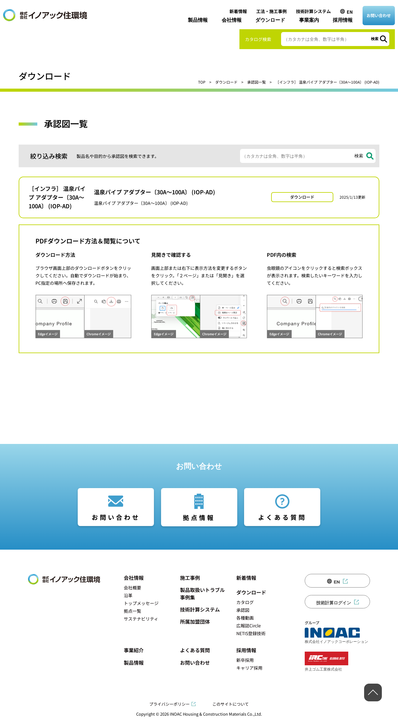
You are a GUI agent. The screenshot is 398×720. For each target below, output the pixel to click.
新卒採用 (245, 660)
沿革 (128, 595)
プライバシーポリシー (169, 704)
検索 (374, 39)
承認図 (242, 610)
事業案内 (309, 20)
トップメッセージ (141, 603)
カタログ (245, 602)
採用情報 (343, 20)
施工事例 (190, 577)
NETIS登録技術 (251, 633)
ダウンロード (270, 20)
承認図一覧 (256, 82)
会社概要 (132, 587)
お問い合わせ (379, 15)
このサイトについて (230, 704)
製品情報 (198, 20)
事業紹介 (134, 650)
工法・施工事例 (271, 11)
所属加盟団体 (195, 621)
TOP (202, 82)
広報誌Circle (248, 625)
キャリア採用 (249, 668)
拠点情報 (199, 517)
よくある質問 (282, 517)
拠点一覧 (132, 611)
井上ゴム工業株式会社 (326, 661)
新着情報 (238, 11)
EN (350, 12)
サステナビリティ (141, 619)
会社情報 (232, 20)
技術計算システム (313, 11)
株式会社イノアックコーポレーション (336, 636)
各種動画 (245, 618)
